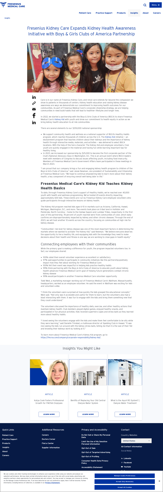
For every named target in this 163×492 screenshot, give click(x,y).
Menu (154, 5)
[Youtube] (127, 467)
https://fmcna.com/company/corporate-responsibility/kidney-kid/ (71, 337)
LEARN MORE (49, 414)
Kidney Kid (59, 119)
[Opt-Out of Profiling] (97, 456)
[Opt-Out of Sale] (97, 448)
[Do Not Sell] (97, 436)
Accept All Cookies (125, 487)
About (146, 13)
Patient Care (85, 13)
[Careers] (58, 435)
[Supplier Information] (58, 447)
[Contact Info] (131, 446)
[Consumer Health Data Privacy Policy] (97, 462)
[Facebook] (128, 462)
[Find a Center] (58, 443)
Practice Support (104, 13)
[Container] (155, 5)
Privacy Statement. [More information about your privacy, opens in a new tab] (52, 483)
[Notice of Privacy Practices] (97, 442)
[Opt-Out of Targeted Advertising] (97, 452)
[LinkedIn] (127, 458)
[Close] (159, 481)
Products (121, 13)
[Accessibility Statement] (97, 467)
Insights (134, 13)
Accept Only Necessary (124, 481)
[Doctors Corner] (58, 439)
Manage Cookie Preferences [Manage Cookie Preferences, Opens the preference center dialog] (124, 476)
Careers (157, 13)
